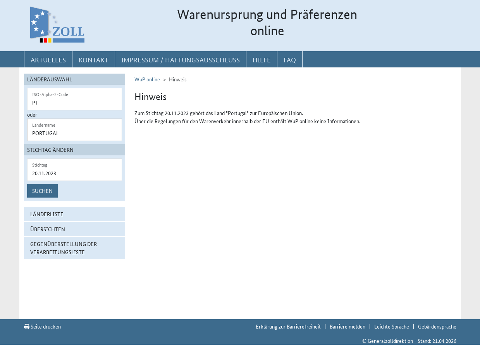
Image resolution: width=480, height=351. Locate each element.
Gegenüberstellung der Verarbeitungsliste (63, 248)
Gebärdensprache (437, 326)
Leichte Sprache (391, 326)
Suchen (42, 190)
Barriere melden (347, 326)
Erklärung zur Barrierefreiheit (288, 326)
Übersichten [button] (47, 229)
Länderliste (47, 214)
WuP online (147, 79)
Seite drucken (42, 326)
